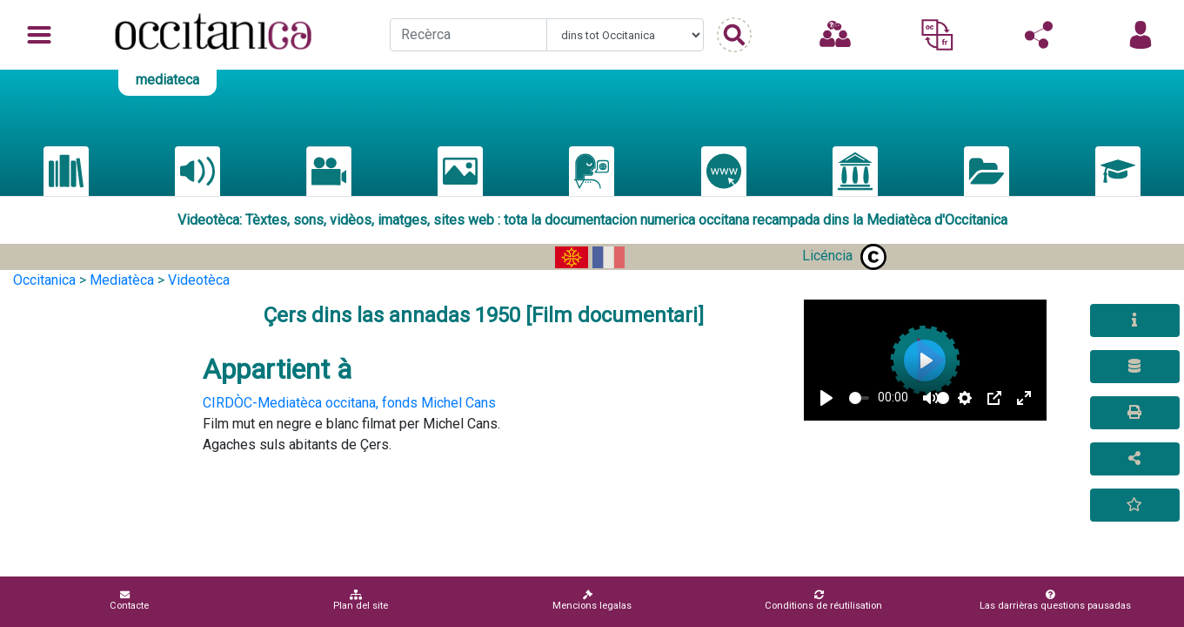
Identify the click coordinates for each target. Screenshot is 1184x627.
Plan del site (360, 600)
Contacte (129, 600)
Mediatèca (122, 280)
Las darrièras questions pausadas (1055, 600)
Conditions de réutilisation (823, 600)
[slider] (858, 398)
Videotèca (199, 280)
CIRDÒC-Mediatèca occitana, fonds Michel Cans (349, 402)
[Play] (826, 398)
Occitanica (44, 280)
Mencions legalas (592, 600)
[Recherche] (468, 34)
